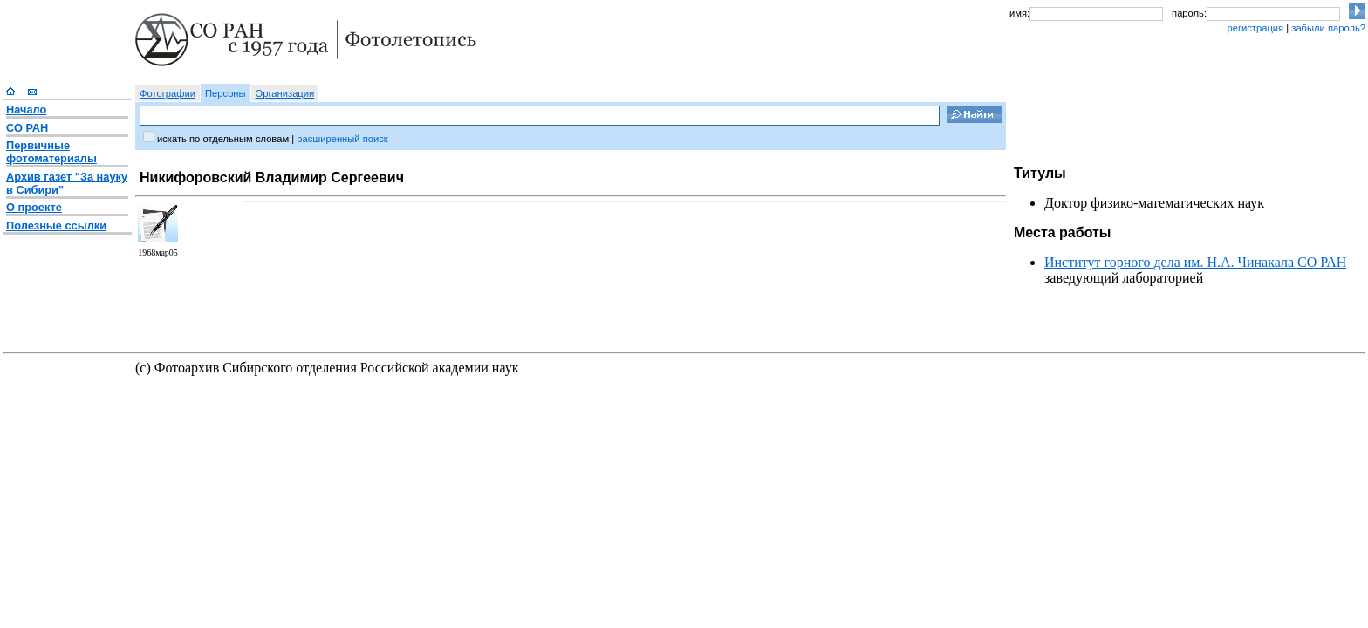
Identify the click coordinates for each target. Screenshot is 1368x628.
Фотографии (167, 93)
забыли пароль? (1328, 28)
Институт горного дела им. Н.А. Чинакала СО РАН (1195, 262)
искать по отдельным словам (223, 138)
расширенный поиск (342, 138)
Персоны (225, 93)
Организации (285, 93)
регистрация (1255, 28)
